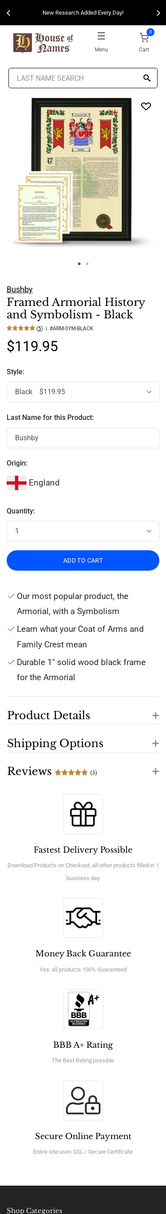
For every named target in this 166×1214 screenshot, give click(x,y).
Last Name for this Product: (50, 417)
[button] (83, 710)
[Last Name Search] (83, 78)
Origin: (17, 463)
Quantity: (21, 511)
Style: (16, 372)
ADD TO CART (83, 560)
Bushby (20, 289)
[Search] (147, 78)
